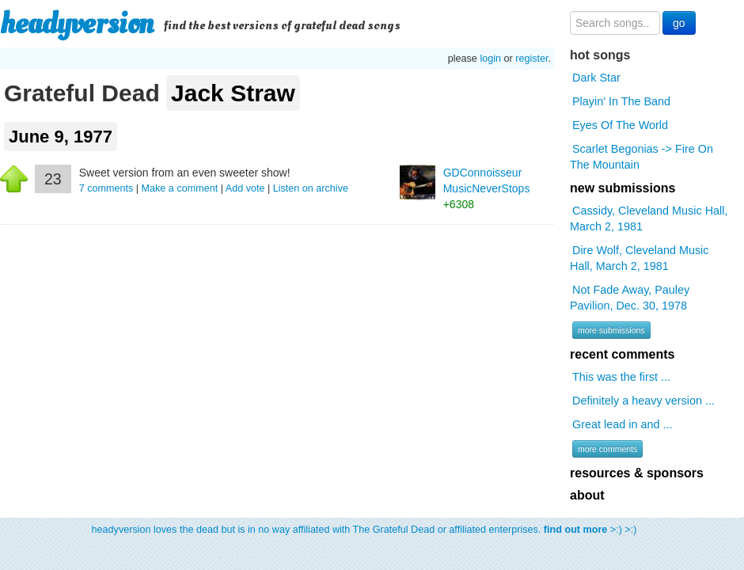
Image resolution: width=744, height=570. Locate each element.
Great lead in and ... (622, 424)
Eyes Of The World (620, 125)
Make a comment (180, 188)
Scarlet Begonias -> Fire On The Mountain (641, 156)
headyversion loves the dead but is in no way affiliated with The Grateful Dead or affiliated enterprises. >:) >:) (364, 529)
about (587, 495)
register (531, 58)
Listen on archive (310, 188)
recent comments (622, 354)
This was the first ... (621, 376)
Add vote (245, 188)
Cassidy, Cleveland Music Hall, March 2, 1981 (648, 218)
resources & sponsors (637, 473)
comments (107, 188)
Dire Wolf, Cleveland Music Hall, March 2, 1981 (639, 258)
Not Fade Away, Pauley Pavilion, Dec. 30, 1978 (629, 297)
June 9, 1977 (60, 136)
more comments (607, 449)
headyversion (77, 23)
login (490, 58)
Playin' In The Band (621, 101)
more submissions (611, 330)
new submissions (622, 188)
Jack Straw (233, 93)
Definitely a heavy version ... (643, 400)
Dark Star (596, 77)
